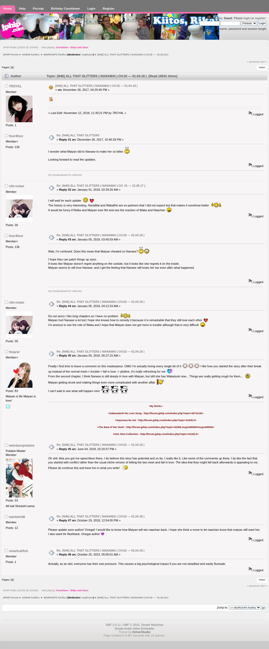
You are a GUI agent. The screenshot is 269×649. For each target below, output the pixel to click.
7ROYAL (15, 86)
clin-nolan (16, 186)
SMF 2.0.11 (113, 624)
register (260, 18)
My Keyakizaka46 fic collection (65, 175)
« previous (253, 61)
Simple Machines (152, 624)
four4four (16, 136)
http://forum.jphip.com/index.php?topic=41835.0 (166, 420)
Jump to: (222, 607)
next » (263, 61)
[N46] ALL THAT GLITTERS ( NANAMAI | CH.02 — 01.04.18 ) (96, 85)
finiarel (14, 352)
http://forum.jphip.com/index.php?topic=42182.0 (168, 434)
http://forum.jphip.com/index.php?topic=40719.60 (173, 413)
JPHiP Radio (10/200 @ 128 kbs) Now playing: (45, 47)
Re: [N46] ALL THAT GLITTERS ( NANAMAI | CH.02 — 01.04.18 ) (101, 235)
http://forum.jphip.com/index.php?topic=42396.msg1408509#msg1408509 (170, 427)
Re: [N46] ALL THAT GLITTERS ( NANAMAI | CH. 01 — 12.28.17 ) (101, 185)
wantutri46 (17, 517)
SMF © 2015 (131, 624)
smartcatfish (18, 551)
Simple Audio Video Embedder (134, 628)
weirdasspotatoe (21, 445)
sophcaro (87, 54)
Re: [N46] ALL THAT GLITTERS (78, 135)
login (246, 18)
